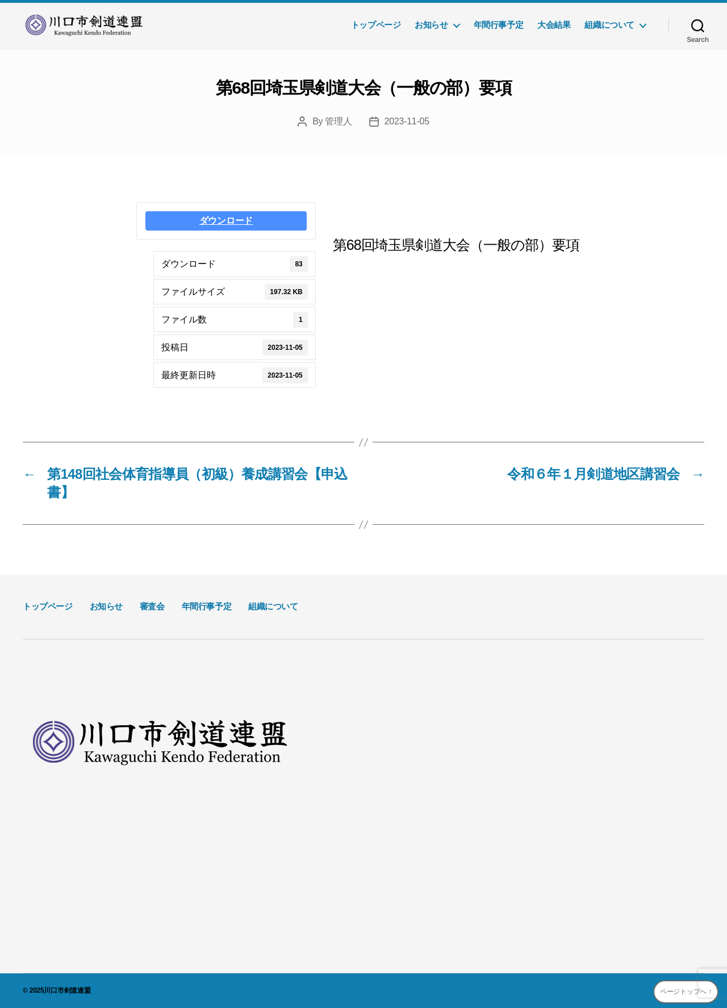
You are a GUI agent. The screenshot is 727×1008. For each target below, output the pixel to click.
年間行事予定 (499, 25)
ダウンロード (226, 220)
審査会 (152, 606)
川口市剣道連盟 (67, 990)
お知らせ (431, 25)
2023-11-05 (407, 121)
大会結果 (553, 25)
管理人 (338, 121)
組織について (609, 25)
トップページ (376, 25)
